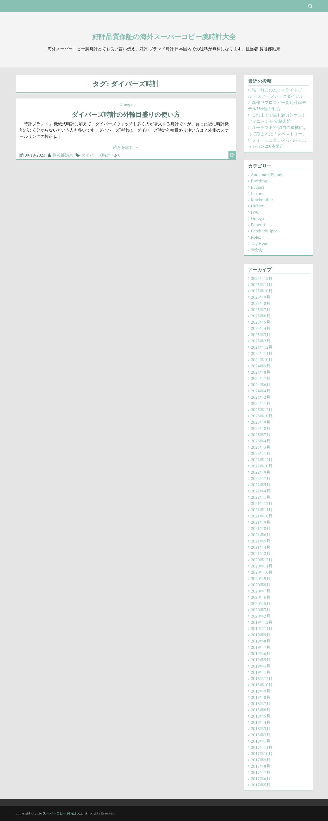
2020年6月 (260, 597)
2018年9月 (260, 691)
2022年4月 (260, 491)
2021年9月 (260, 522)
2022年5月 (260, 484)
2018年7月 (260, 703)
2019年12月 (262, 622)
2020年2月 (260, 616)
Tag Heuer (260, 243)
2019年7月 (260, 647)
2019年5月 (260, 660)
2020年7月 (260, 591)
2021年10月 (262, 516)
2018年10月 (262, 685)
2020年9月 (260, 578)
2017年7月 (260, 772)
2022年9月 (260, 472)
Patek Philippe (264, 231)
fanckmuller (262, 199)
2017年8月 (260, 766)
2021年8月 (260, 528)
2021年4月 (260, 547)
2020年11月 (262, 566)
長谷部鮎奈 (62, 155)
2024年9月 (260, 366)
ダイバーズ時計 (95, 155)
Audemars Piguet (267, 174)
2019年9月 (260, 635)
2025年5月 (260, 322)
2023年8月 (260, 428)
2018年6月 (260, 710)
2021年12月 (262, 503)
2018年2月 (260, 735)
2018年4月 (260, 722)
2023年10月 (262, 416)
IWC (255, 212)
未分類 (257, 249)
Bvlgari (257, 187)
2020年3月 (260, 610)
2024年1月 (260, 403)
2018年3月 (260, 728)
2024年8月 (260, 372)
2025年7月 (260, 309)
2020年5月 (260, 603)
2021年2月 (260, 553)
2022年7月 (260, 478)
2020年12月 (262, 560)
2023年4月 (260, 441)
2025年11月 (262, 284)
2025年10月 (262, 291)
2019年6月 (260, 653)
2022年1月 (260, 497)
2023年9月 (260, 422)
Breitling (259, 181)
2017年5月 (260, 785)
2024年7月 (260, 378)
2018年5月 (260, 716)
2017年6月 (260, 778)
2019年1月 (260, 672)
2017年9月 (260, 760)
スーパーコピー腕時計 (60, 813)
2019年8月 (260, 641)
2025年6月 (260, 316)
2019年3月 (260, 666)
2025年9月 (260, 297)
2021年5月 (260, 541)
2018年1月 (260, 741)
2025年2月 (260, 341)
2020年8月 (260, 585)
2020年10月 (262, 572)
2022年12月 (262, 459)
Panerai (258, 224)
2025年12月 (262, 278)
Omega (125, 104)
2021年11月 (262, 510)
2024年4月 (260, 391)
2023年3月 (260, 447)
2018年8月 (260, 697)
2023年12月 (262, 409)
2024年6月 (260, 384)
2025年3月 (260, 334)
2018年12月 (262, 678)
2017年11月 (262, 747)
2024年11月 (262, 353)
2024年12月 (262, 347)
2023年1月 (260, 453)
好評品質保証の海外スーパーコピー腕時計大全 (164, 36)
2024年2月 (260, 397)
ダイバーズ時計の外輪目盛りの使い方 (126, 114)
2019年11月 (262, 628)
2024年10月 (262, 359)
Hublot (257, 206)
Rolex (256, 237)
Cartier (257, 193)
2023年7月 (260, 434)
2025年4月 (260, 328)
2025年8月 (260, 303)
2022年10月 (262, 466)
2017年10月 (262, 753)
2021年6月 (260, 535)
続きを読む (126, 147)
